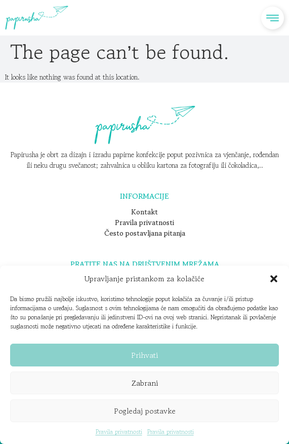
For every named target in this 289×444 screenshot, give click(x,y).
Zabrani (145, 383)
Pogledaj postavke (145, 410)
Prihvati (144, 355)
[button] (274, 279)
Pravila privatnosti (119, 431)
